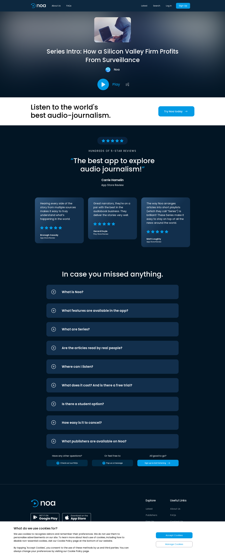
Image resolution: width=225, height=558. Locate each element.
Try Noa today (176, 111)
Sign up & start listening (158, 463)
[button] (107, 292)
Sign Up (183, 5)
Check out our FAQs (67, 463)
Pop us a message (112, 463)
